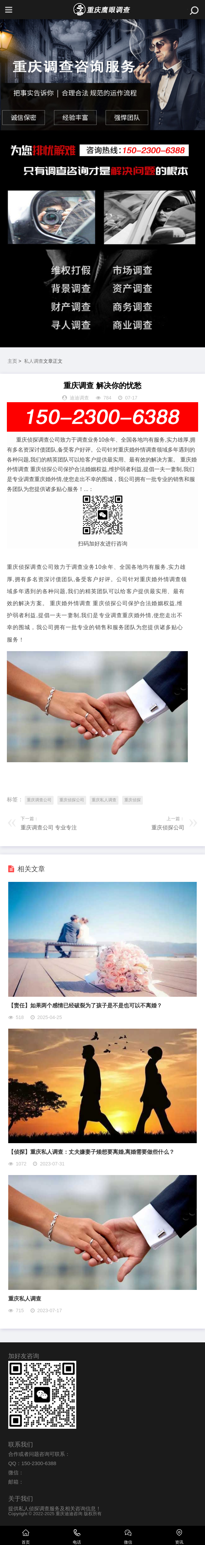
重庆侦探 (132, 800)
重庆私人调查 (104, 800)
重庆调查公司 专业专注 (49, 827)
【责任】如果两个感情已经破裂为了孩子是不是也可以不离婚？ (85, 1005)
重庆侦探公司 (71, 800)
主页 (12, 361)
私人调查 (33, 361)
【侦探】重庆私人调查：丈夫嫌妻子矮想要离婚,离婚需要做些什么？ (91, 1152)
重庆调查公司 (39, 800)
